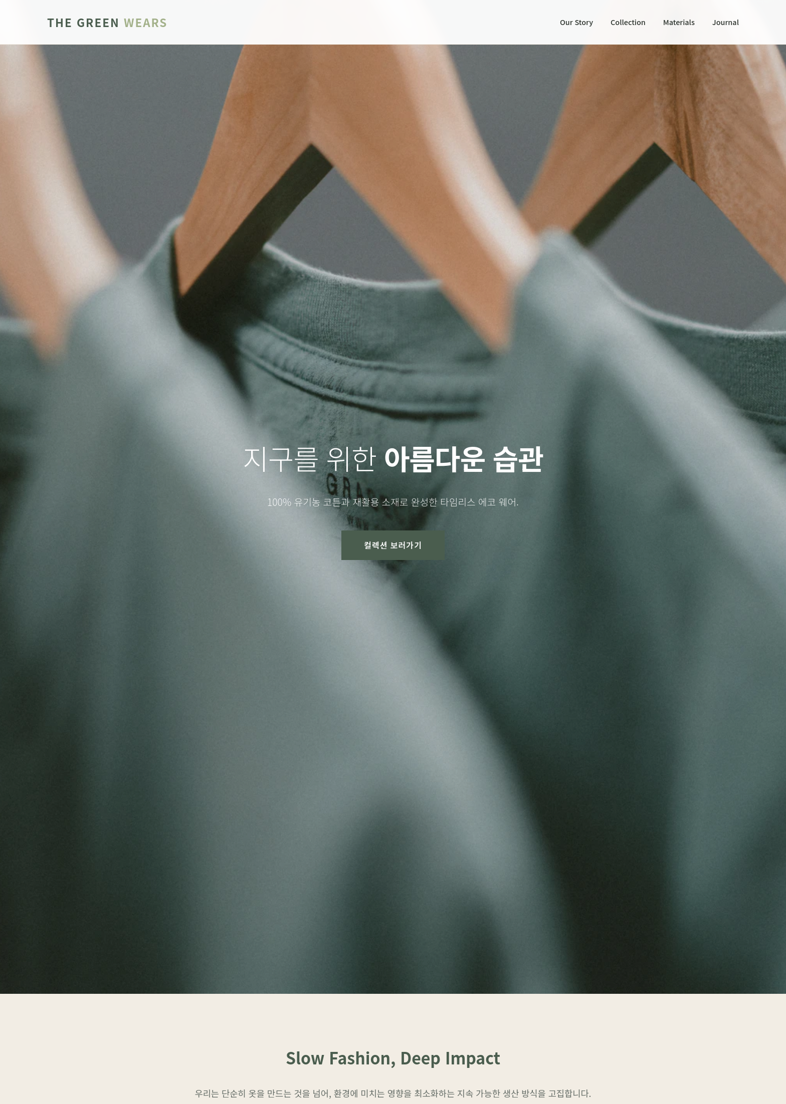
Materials (679, 22)
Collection (628, 22)
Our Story (576, 22)
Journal (725, 22)
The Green (107, 22)
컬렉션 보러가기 (393, 545)
